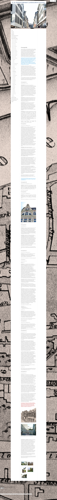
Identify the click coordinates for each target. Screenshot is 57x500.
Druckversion (13, 482)
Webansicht (44, 482)
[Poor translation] (3, 488)
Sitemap (16, 482)
